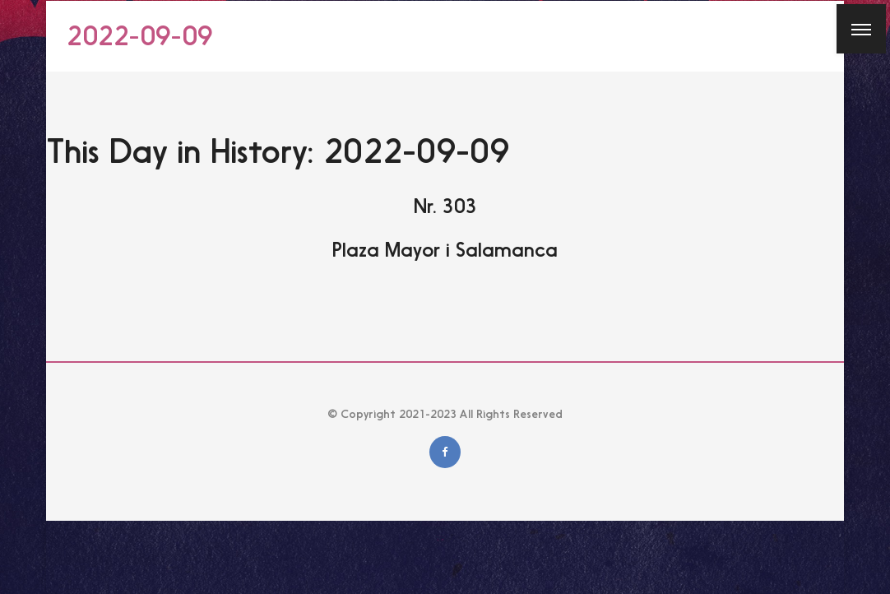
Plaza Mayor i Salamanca (445, 250)
